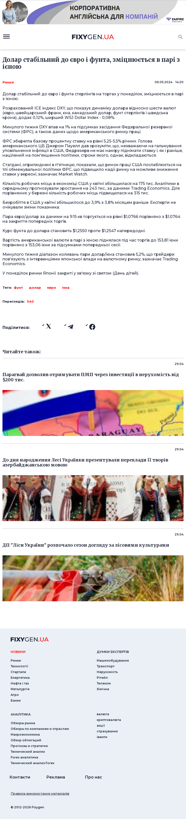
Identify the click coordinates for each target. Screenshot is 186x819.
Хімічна (103, 689)
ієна (66, 287)
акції (101, 725)
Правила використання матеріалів (40, 793)
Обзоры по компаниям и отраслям (40, 729)
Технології (19, 666)
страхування (107, 731)
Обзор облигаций (26, 740)
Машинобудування (113, 660)
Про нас (93, 777)
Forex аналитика (24, 757)
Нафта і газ (20, 683)
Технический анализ (28, 751)
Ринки (8, 82)
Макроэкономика (25, 734)
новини (18, 652)
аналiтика (21, 714)
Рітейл (102, 677)
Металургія (20, 689)
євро (51, 287)
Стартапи (18, 672)
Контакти (19, 777)
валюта (103, 714)
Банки (16, 700)
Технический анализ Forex (32, 763)
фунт (18, 287)
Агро (15, 695)
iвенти (102, 737)
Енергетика (20, 677)
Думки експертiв (113, 652)
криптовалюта (109, 720)
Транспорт (106, 666)
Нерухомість (107, 672)
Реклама (55, 777)
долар (35, 287)
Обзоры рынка (23, 723)
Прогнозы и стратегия (29, 746)
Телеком (104, 683)
